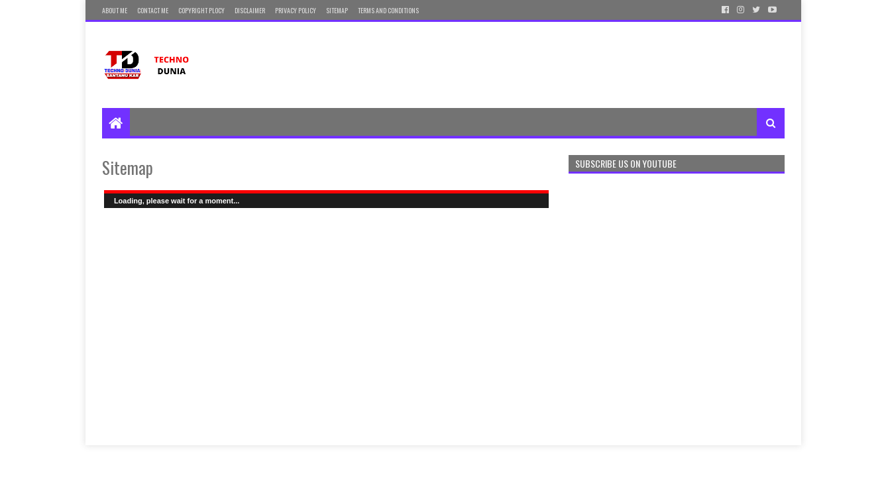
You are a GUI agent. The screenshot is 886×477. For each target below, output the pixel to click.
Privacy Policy (295, 10)
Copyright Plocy (201, 10)
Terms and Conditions (388, 10)
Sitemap (337, 10)
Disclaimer (250, 10)
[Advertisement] (543, 65)
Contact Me (152, 10)
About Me (114, 10)
